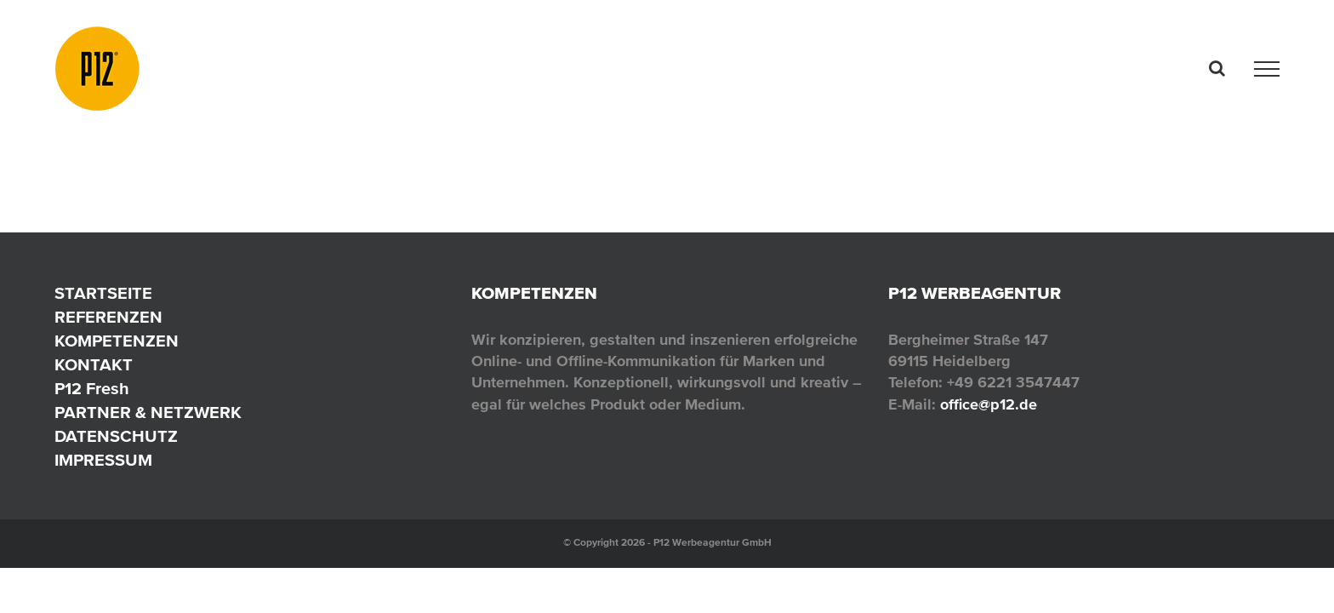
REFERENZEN (108, 317)
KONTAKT (93, 365)
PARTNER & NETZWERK (148, 413)
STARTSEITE (103, 294)
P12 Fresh (91, 389)
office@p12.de (988, 404)
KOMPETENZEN (116, 341)
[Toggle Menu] (1267, 69)
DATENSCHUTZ (116, 437)
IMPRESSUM (103, 460)
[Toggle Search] (1217, 68)
